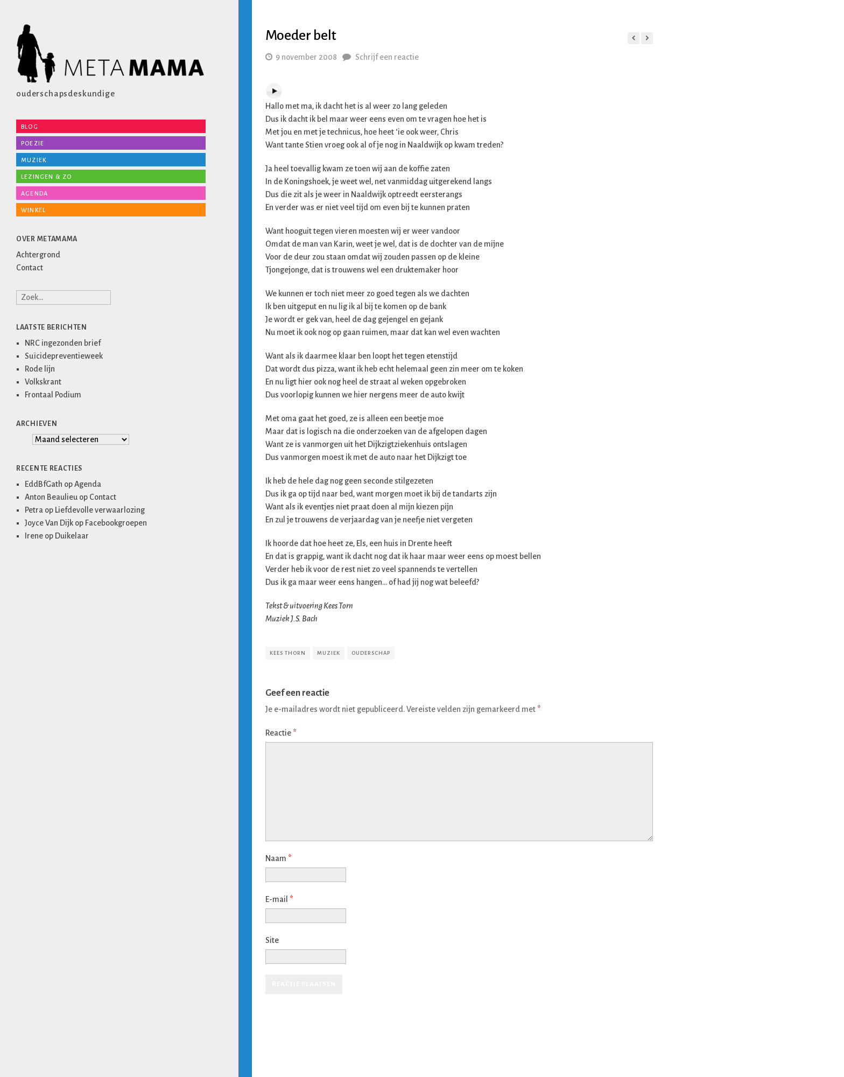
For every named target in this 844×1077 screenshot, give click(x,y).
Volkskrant (43, 381)
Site (272, 940)
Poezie (32, 143)
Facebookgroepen (116, 523)
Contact (29, 267)
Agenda (34, 193)
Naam (278, 858)
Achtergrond (38, 254)
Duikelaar (72, 535)
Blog (29, 126)
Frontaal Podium (53, 394)
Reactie (280, 733)
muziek (328, 653)
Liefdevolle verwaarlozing (100, 510)
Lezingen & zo (46, 176)
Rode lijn (40, 369)
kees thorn (288, 653)
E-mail (279, 899)
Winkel (33, 210)
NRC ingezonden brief (63, 343)
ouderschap (370, 653)
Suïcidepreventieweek (64, 356)
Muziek (33, 160)
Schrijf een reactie (387, 57)
